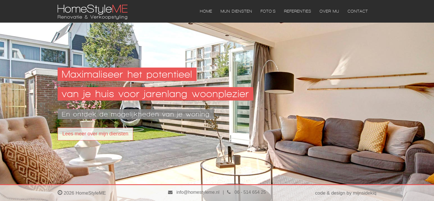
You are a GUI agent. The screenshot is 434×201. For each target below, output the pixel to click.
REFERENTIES (297, 11)
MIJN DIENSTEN (236, 11)
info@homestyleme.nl (193, 192)
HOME (206, 11)
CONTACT (358, 11)
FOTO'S (268, 11)
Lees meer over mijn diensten (95, 134)
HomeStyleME (91, 193)
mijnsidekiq (364, 193)
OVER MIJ (329, 11)
